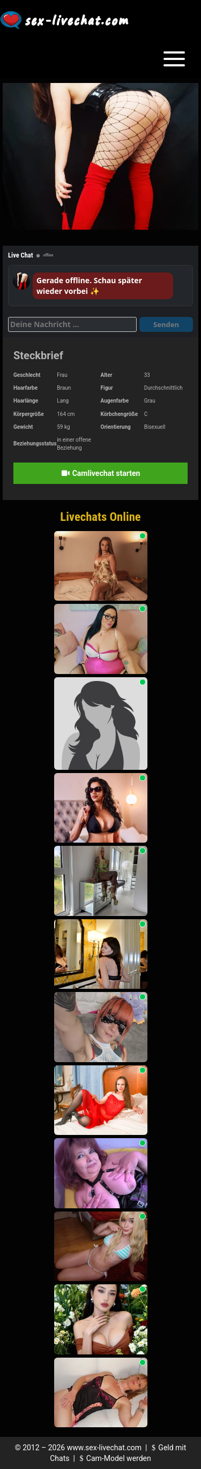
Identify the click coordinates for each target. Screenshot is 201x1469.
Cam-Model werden (114, 1458)
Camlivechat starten (100, 473)
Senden (166, 324)
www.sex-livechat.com (104, 1447)
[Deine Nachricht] (72, 324)
